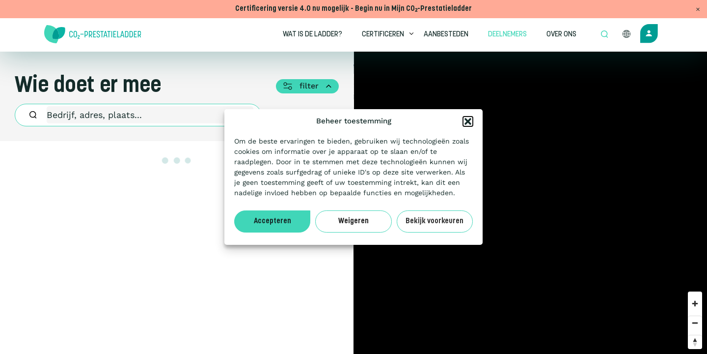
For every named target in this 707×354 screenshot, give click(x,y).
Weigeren (353, 221)
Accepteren (272, 221)
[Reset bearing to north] (695, 342)
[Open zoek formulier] (604, 35)
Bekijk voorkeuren (434, 221)
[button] (468, 121)
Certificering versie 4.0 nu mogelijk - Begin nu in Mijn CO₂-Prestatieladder (353, 9)
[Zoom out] (695, 323)
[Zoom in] (695, 303)
